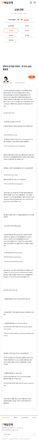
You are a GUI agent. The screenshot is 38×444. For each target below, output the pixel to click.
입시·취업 (26, 19)
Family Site (7, 434)
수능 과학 (11, 35)
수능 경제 (27, 35)
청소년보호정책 (24, 417)
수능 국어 (27, 26)
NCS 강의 (11, 40)
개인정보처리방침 (5, 417)
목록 (32, 77)
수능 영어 (11, 30)
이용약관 (15, 417)
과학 (22, 19)
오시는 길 (34, 417)
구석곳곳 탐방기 (12, 19)
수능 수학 (27, 30)
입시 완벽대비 (11, 26)
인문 (18, 19)
